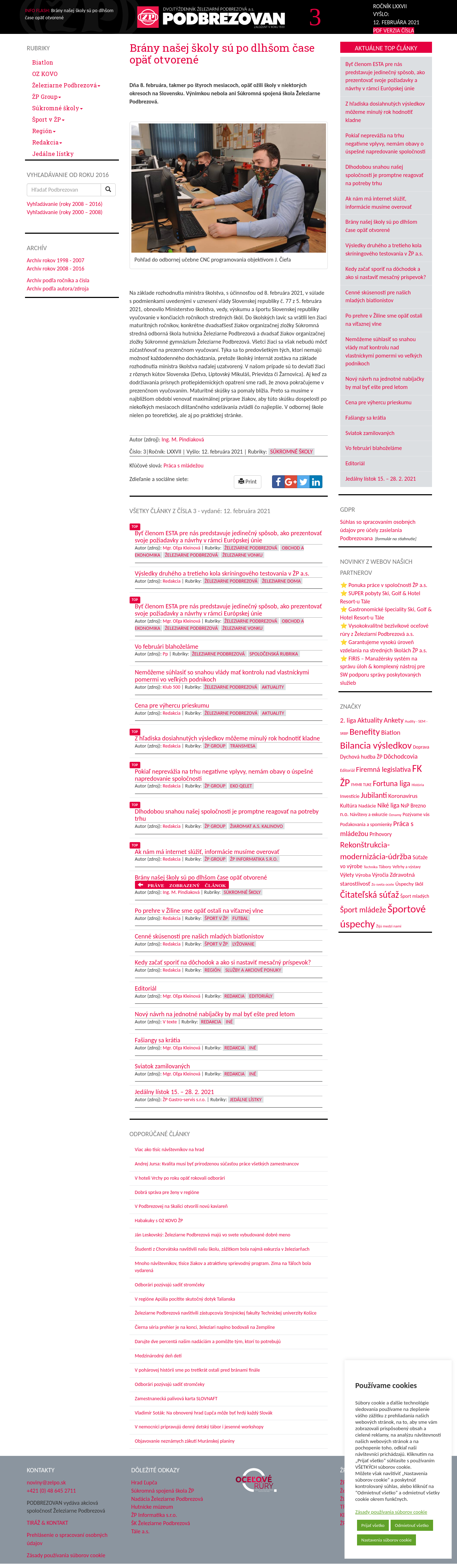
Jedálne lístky (53, 153)
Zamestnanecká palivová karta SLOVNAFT (176, 1399)
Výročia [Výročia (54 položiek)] (380, 874)
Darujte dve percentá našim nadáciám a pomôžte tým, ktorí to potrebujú (208, 1341)
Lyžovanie (243, 944)
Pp (165, 654)
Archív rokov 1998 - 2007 (55, 260)
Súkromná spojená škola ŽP (162, 1490)
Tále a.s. (140, 1531)
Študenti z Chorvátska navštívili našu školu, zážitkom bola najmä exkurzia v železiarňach (222, 1249)
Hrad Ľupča (144, 1482)
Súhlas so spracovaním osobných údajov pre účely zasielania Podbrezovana (378, 530)
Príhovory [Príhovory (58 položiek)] (381, 834)
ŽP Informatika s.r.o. (254, 859)
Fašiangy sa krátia (366, 417)
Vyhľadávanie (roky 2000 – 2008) (64, 212)
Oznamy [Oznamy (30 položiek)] (395, 815)
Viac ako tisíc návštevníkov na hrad (169, 1150)
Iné (229, 1022)
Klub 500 (171, 687)
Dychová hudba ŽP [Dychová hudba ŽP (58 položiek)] (361, 756)
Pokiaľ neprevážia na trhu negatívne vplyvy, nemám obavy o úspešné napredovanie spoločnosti (386, 143)
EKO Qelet (241, 786)
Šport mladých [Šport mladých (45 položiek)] (414, 896)
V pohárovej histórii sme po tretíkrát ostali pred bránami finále (197, 1370)
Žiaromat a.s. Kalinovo (256, 826)
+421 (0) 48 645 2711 (51, 1490)
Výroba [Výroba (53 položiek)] (363, 875)
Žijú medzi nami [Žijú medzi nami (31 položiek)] (389, 925)
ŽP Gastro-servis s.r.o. (184, 1100)
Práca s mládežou (184, 465)
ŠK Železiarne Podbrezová (160, 1523)
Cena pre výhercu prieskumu (379, 402)
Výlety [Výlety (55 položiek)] (347, 874)
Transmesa (243, 746)
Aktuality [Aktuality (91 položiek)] (369, 720)
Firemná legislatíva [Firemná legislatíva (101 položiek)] (383, 769)
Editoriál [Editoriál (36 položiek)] (347, 770)
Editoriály (260, 996)
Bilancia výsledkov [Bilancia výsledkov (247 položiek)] (376, 745)
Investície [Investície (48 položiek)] (350, 796)
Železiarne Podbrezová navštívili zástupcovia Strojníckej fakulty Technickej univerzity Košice (226, 1313)
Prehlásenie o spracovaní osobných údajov (67, 1539)
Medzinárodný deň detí (158, 1356)
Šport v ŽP (48, 119)
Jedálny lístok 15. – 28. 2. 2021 (381, 478)
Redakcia (47, 142)
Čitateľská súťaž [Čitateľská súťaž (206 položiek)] (369, 894)
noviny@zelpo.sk (46, 1482)
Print (247, 481)
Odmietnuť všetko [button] (412, 1525)
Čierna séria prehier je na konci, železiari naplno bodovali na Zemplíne (205, 1327)
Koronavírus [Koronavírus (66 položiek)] (403, 796)
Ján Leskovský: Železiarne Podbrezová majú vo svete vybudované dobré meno (213, 1235)
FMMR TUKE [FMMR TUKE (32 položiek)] (361, 784)
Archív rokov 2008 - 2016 (55, 268)
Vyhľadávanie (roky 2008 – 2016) (64, 204)
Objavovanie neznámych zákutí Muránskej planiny (185, 1441)
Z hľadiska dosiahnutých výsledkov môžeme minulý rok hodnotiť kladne (385, 111)
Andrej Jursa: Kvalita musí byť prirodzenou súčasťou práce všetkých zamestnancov (217, 1164)
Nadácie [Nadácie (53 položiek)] (367, 806)
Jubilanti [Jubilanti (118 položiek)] (374, 795)
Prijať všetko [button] (373, 1525)
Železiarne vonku (242, 555)
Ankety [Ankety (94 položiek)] (394, 720)
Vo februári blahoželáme (374, 448)
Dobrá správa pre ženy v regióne (167, 1192)
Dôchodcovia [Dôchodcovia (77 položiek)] (401, 756)
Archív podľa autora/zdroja (58, 288)
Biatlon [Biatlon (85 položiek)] (391, 732)
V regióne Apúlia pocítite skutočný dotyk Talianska (185, 1299)
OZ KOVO (44, 73)
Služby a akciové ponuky (253, 970)
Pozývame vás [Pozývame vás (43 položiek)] (416, 814)
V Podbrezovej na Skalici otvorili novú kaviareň (181, 1206)
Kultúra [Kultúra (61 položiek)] (348, 805)
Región (44, 131)
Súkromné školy (57, 108)
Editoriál (355, 463)
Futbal (240, 918)
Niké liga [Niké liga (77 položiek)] (388, 805)
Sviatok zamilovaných (370, 433)
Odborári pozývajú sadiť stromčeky (170, 1285)
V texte (170, 1022)
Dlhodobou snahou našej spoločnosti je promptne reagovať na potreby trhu (384, 175)
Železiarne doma (281, 581)
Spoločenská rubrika (274, 654)
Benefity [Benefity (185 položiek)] (365, 731)
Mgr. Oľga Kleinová (181, 548)
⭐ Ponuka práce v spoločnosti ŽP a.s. (383, 585)
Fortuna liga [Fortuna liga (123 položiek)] (391, 783)
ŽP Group (46, 96)
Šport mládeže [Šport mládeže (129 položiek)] (363, 910)
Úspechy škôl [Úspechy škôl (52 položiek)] (409, 884)
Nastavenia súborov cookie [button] (386, 1540)
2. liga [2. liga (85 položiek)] (348, 720)
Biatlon (42, 62)
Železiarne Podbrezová (66, 85)
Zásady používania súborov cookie (391, 1512)
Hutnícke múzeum (152, 1506)
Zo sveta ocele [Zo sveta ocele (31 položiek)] (383, 884)
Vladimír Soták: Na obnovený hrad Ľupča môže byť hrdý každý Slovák (204, 1413)
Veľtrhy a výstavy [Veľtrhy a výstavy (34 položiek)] (406, 866)
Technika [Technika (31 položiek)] (371, 866)
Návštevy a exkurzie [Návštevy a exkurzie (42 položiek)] (368, 814)
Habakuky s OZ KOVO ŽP (159, 1221)
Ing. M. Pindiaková (183, 439)
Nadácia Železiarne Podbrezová (167, 1498)
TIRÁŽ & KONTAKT (47, 1522)
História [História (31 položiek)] (418, 784)
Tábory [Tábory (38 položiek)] (385, 866)
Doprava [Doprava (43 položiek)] (421, 747)
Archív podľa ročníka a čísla (58, 280)
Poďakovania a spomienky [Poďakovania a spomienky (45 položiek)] (366, 824)
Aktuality (273, 687)
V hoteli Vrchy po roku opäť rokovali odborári (180, 1178)
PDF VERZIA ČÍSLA (393, 30)
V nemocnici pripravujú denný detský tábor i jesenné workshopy (199, 1427)
